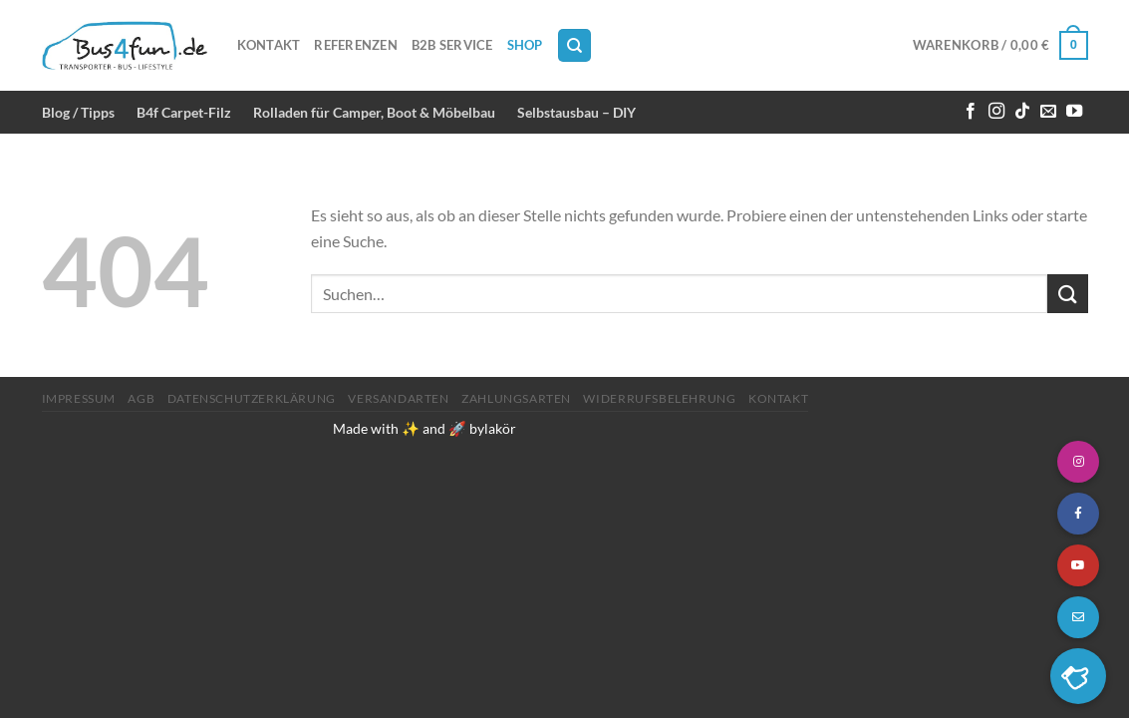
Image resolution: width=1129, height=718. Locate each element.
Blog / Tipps (78, 112)
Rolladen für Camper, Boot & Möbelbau (374, 112)
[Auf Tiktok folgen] (1022, 112)
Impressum (79, 398)
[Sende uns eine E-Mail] (1048, 112)
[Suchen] (574, 45)
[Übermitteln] (1067, 293)
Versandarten (398, 398)
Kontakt (269, 45)
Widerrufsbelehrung (659, 398)
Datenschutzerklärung (251, 398)
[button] (1078, 676)
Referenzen (356, 45)
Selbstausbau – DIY (576, 112)
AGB (141, 398)
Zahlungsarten (516, 398)
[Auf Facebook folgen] (971, 112)
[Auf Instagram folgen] (996, 112)
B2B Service (452, 45)
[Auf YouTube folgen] (1074, 112)
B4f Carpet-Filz (184, 112)
